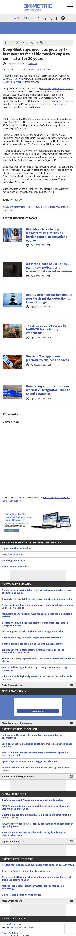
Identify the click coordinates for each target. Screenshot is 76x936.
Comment (49, 43)
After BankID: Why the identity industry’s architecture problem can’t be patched (35, 754)
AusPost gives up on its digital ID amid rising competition (32, 631)
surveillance (9, 210)
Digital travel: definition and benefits (21, 894)
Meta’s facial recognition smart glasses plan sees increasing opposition (34, 669)
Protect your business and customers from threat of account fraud (38, 865)
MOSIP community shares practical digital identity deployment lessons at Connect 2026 (35, 807)
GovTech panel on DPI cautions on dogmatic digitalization (32, 800)
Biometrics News (25, 69)
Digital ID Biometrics (13, 841)
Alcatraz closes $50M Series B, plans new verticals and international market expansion (49, 267)
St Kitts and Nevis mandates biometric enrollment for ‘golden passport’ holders (35, 624)
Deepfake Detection (12, 554)
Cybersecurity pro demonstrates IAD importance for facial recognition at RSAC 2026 (33, 651)
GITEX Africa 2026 (38, 926)
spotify (63, 18)
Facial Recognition (42, 69)
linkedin (44, 18)
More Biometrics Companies (17, 723)
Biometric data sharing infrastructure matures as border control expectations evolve (46, 235)
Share (12, 43)
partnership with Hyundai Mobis (56, 88)
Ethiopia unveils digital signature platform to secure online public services (37, 678)
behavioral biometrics (14, 206)
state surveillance (56, 104)
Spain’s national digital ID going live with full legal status (32, 643)
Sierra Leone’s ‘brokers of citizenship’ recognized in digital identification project (34, 834)
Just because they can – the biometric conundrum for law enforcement (32, 736)
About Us (16, 18)
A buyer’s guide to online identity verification (26, 871)
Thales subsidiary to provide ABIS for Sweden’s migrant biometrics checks (38, 660)
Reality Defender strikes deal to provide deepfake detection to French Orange (49, 298)
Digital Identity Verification (16, 548)
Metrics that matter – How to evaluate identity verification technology (33, 887)
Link (36, 43)
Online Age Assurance (13, 560)
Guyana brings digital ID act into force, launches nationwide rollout (37, 599)
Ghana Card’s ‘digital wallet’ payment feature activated (31, 637)
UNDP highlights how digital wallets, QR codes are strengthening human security (36, 816)
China (30, 206)
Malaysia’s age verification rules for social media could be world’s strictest (37, 615)
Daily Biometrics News (13, 685)
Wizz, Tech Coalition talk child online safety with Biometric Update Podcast (37, 745)
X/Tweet (24, 43)
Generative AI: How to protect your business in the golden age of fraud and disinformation (36, 878)
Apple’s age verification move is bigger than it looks (29, 761)
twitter (50, 18)
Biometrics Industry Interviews (18, 776)
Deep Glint (41, 206)
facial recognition (59, 206)
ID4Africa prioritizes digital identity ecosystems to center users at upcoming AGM (37, 825)
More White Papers (12, 901)
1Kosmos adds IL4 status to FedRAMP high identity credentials (46, 329)
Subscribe (28, 18)
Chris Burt (32, 64)
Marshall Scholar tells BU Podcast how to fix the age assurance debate (35, 769)
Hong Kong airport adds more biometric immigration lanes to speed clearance (48, 390)
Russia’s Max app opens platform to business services (47, 358)
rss (38, 18)
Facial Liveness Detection (15, 566)
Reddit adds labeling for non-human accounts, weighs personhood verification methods (38, 606)
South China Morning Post (16, 82)
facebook (57, 18)
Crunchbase (22, 128)
